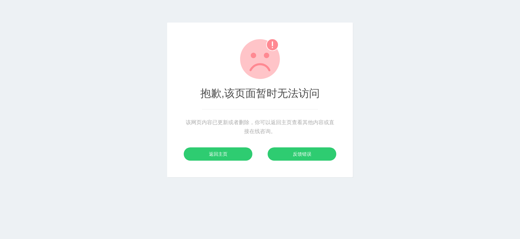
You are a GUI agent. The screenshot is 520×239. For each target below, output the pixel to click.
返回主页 (218, 154)
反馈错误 (302, 154)
